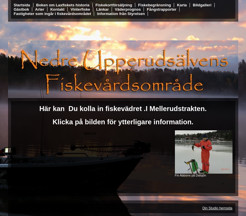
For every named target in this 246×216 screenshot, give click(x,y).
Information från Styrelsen (121, 14)
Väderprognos (128, 9)
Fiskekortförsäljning (114, 5)
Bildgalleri (202, 5)
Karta (182, 5)
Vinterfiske (80, 9)
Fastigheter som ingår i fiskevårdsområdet (52, 14)
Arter (39, 9)
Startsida (22, 5)
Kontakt (57, 9)
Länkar (102, 9)
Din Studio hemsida (217, 208)
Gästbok (21, 9)
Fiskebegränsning (154, 5)
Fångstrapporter (161, 9)
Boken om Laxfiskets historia (62, 5)
